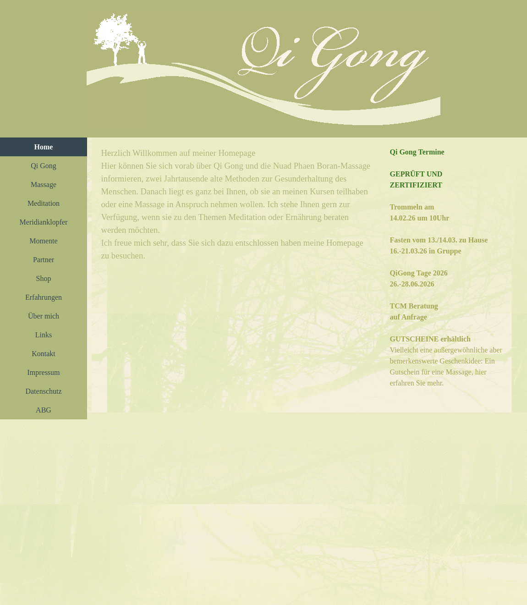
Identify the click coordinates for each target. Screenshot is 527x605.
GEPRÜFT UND (416, 174)
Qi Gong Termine (417, 152)
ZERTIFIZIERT (416, 185)
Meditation (43, 203)
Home (43, 147)
